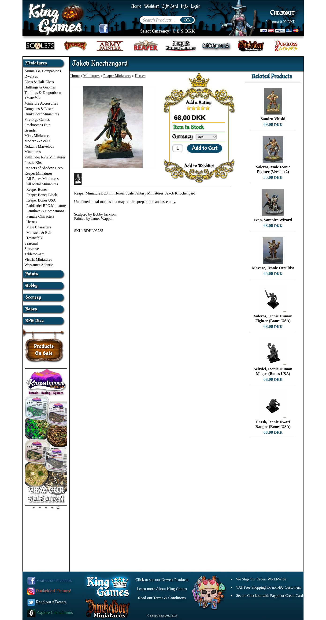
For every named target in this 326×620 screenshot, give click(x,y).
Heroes (31, 222)
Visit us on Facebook (49, 580)
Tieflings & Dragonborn (43, 93)
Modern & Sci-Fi (37, 141)
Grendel (31, 130)
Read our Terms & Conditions (162, 598)
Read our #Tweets (46, 602)
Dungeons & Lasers (39, 109)
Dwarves (31, 76)
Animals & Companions (43, 71)
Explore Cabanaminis (50, 612)
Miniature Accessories (41, 103)
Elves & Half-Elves (39, 82)
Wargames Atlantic (39, 265)
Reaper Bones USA (41, 200)
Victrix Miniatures (38, 259)
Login (195, 6)
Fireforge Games (37, 119)
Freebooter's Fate (37, 125)
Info (184, 6)
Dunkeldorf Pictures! (49, 590)
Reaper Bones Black (41, 195)
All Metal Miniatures (42, 184)
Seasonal (31, 243)
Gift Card (170, 6)
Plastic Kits (33, 163)
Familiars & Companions (45, 211)
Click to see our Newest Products (161, 579)
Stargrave (32, 249)
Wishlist (151, 6)
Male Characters (38, 227)
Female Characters (40, 216)
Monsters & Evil (39, 233)
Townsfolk (33, 98)
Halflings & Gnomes (40, 87)
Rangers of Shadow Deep (44, 168)
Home (136, 6)
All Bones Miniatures (42, 179)
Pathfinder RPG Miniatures (45, 157)
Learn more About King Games (162, 589)
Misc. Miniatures (37, 136)
